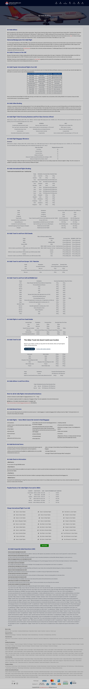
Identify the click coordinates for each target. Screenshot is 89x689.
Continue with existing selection (43, 349)
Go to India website (29, 349)
